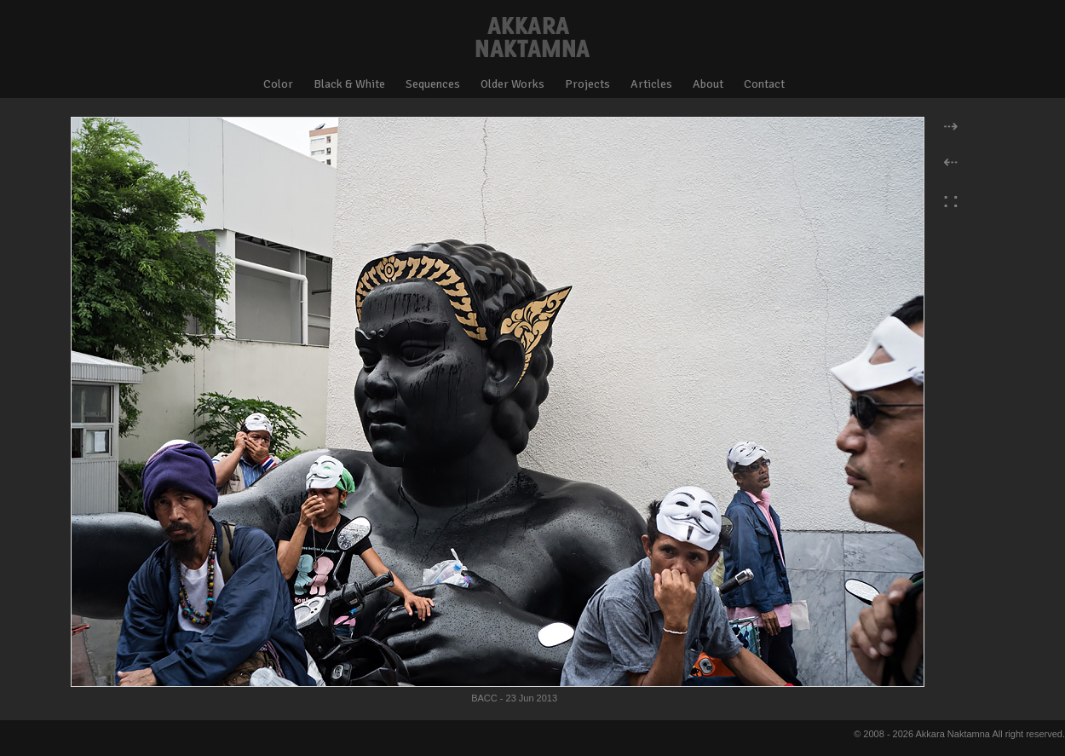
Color (278, 84)
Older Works (512, 84)
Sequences (433, 84)
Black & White (349, 84)
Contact (764, 84)
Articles (651, 84)
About (708, 84)
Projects (587, 84)
